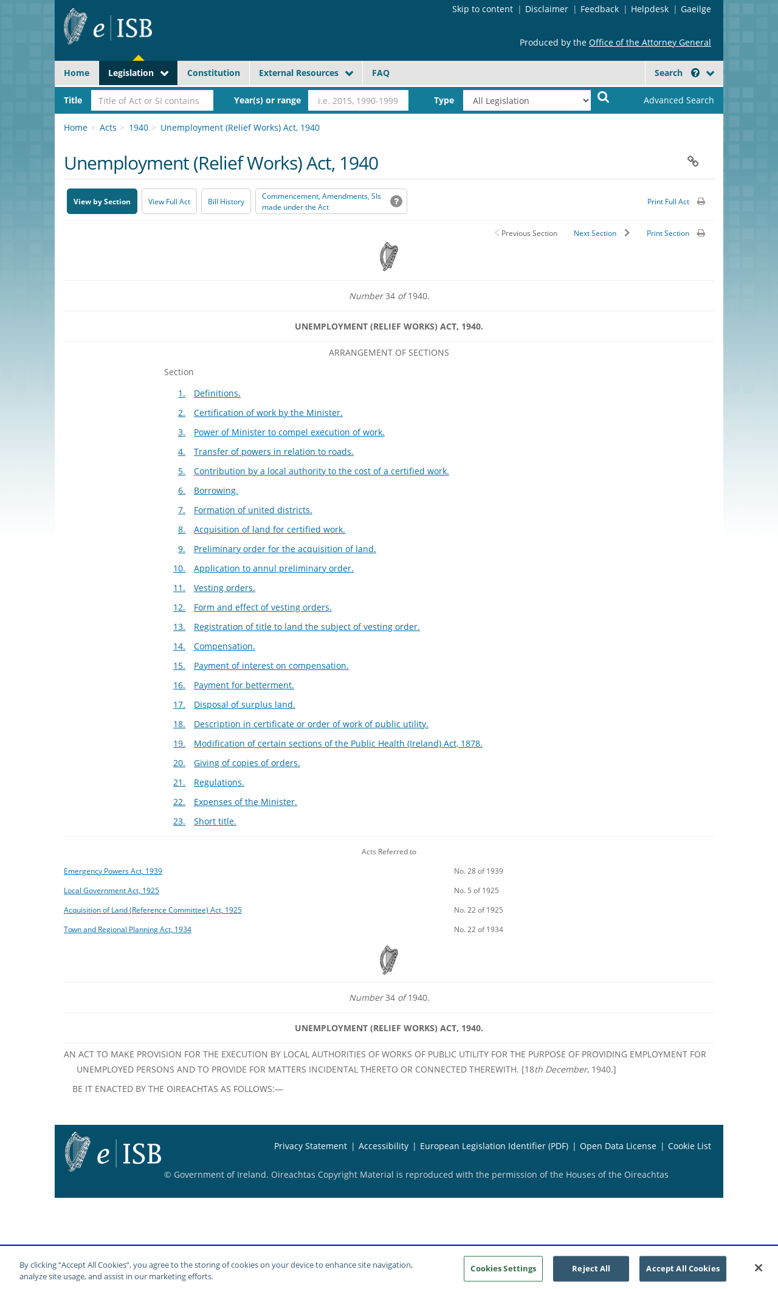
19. (179, 743)
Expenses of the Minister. (245, 801)
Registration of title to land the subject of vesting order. (307, 626)
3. (181, 432)
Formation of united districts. (253, 510)
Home (76, 72)
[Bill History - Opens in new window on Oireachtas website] (226, 201)
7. (181, 510)
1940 (138, 127)
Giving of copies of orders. (247, 763)
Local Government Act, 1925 (111, 890)
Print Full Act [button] (668, 201)
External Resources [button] (299, 72)
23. (179, 821)
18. (179, 724)
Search (677, 72)
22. (179, 801)
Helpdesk (650, 9)
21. (179, 782)
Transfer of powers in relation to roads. (274, 451)
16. (179, 685)
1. (181, 393)
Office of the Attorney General (650, 42)
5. (181, 471)
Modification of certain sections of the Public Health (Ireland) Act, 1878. (338, 743)
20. (179, 763)
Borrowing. (216, 490)
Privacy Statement (310, 1146)
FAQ (381, 72)
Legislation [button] (131, 72)
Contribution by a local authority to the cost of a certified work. (321, 471)
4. (181, 451)
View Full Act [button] (169, 201)
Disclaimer (546, 9)
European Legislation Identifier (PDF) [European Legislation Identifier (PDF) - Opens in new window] (494, 1146)
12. (179, 607)
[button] (695, 72)
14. (179, 646)
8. (181, 529)
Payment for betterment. (244, 685)
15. (179, 665)
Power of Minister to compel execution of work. (289, 432)
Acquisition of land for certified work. (269, 529)
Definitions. (217, 393)
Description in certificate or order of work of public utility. (311, 724)
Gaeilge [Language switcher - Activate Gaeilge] (696, 9)
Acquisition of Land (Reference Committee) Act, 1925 (153, 909)
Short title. (215, 821)
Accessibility (383, 1146)
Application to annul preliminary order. (274, 568)
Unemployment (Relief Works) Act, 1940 (240, 127)
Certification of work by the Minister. (268, 412)
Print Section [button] (668, 233)
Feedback (599, 9)
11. (179, 587)
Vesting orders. (224, 587)
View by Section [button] (102, 201)
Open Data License (618, 1146)
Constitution (213, 72)
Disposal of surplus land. (244, 704)
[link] (668, 100)
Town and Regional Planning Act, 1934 (127, 929)
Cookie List (689, 1146)
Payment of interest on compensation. (271, 665)
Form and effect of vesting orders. (263, 607)
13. (179, 626)
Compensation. (224, 646)
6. (181, 490)
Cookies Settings (503, 1275)
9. (181, 549)
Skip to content (482, 9)
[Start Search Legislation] (603, 96)
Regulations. (219, 782)
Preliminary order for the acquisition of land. (285, 549)
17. (179, 704)
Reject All (591, 1275)
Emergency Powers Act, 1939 (113, 871)
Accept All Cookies (682, 1275)
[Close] (758, 1275)
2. (181, 412)
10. (179, 568)
